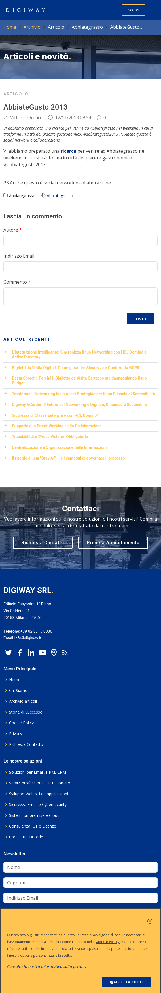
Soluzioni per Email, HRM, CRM (37, 772)
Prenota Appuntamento (113, 542)
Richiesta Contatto (43, 542)
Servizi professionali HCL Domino (39, 783)
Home (9, 27)
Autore (12, 230)
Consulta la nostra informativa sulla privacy (46, 966)
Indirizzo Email (18, 256)
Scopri (133, 9)
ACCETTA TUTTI (126, 982)
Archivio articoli (23, 701)
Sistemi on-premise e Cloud (34, 815)
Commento (17, 282)
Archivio (32, 27)
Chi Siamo (18, 691)
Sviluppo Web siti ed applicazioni (38, 794)
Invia (140, 318)
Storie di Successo (26, 712)
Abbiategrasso (60, 195)
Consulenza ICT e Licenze (32, 826)
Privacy (15, 734)
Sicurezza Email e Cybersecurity (38, 805)
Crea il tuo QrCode (26, 837)
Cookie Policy (21, 723)
